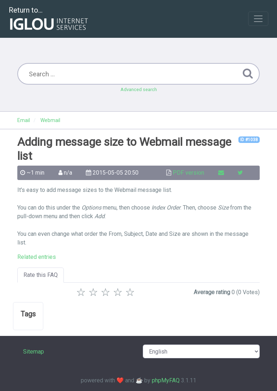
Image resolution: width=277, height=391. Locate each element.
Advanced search (138, 89)
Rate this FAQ (40, 274)
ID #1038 (249, 139)
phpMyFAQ (166, 380)
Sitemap (33, 351)
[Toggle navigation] (258, 19)
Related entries (36, 256)
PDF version (188, 172)
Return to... (49, 19)
